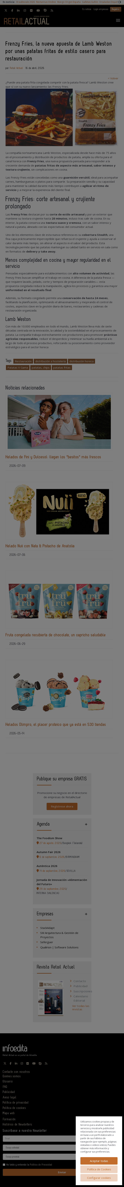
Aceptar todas (99, 1161)
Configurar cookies (99, 1178)
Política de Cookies (99, 1169)
